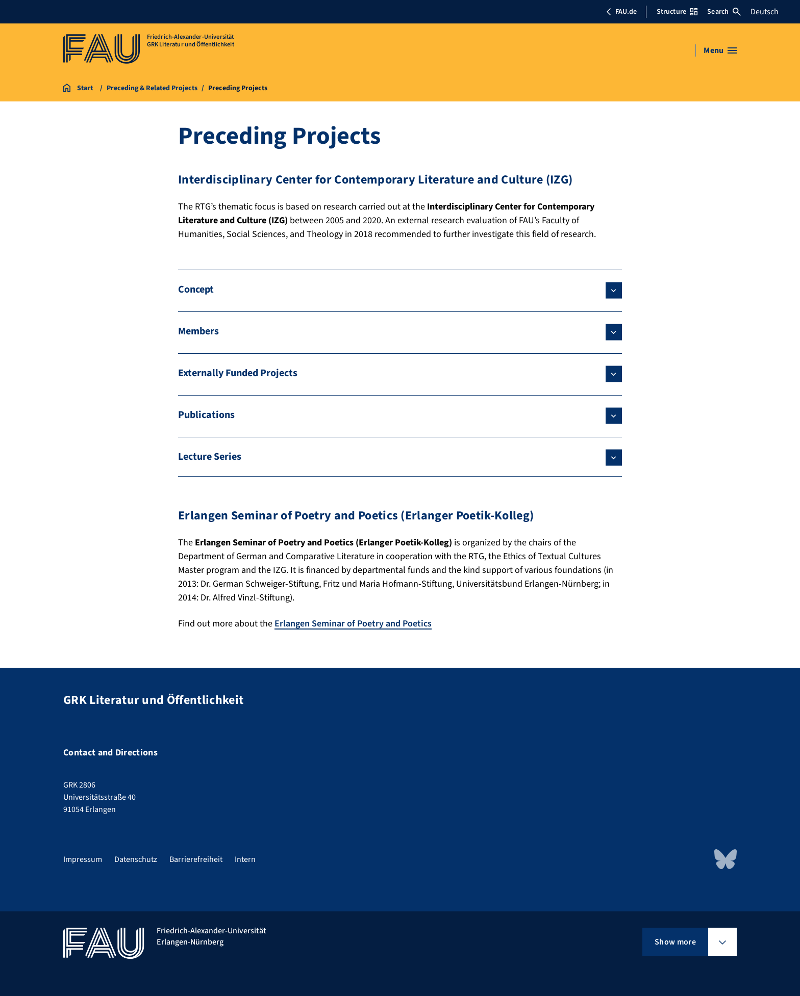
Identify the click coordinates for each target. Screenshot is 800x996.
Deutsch (765, 11)
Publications (206, 415)
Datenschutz (135, 859)
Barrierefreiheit (195, 859)
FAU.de (621, 12)
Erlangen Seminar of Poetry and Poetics (353, 623)
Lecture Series (209, 457)
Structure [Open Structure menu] (677, 12)
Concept (196, 289)
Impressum (82, 859)
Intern (245, 859)
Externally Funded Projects (237, 373)
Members (198, 331)
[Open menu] (720, 50)
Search (724, 12)
